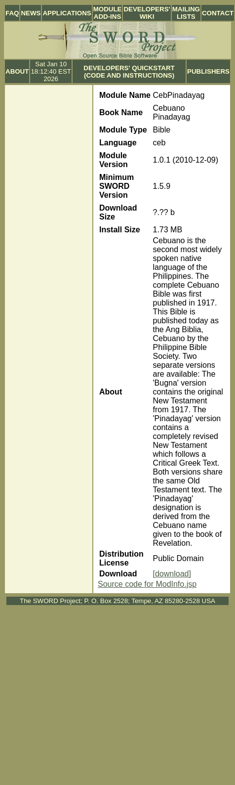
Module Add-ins (107, 12)
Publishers (208, 71)
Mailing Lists (186, 12)
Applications (66, 13)
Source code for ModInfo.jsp (147, 584)
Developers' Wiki (146, 12)
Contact (218, 13)
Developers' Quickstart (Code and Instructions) (128, 71)
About (17, 71)
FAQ (12, 13)
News (30, 13)
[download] (172, 573)
